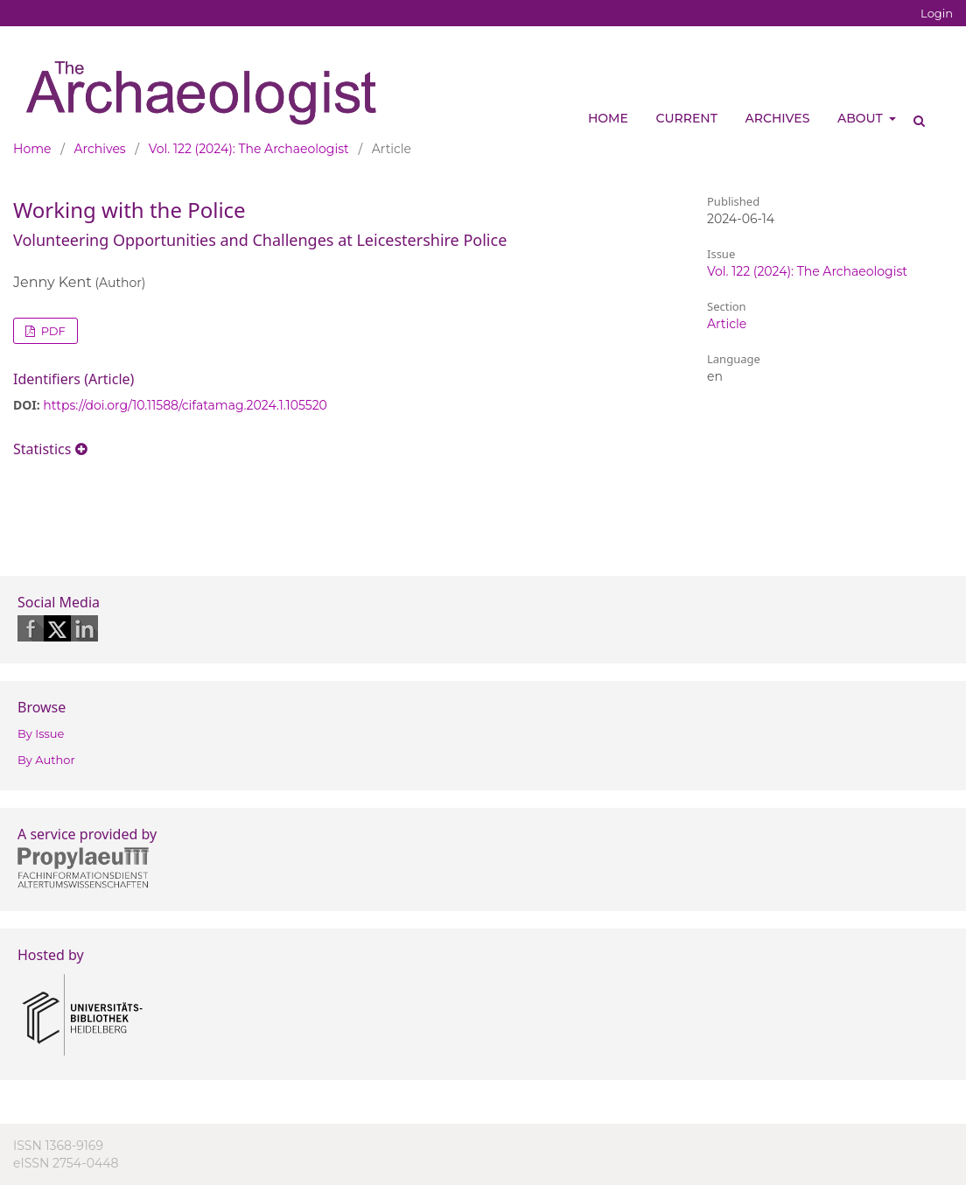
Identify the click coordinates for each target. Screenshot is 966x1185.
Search (913, 114)
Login (936, 13)
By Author (46, 760)
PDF (52, 331)
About (861, 118)
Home (608, 118)
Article (726, 324)
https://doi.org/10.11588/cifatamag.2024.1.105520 (185, 405)
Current (687, 118)
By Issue (41, 733)
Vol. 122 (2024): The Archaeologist (249, 149)
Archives (778, 118)
